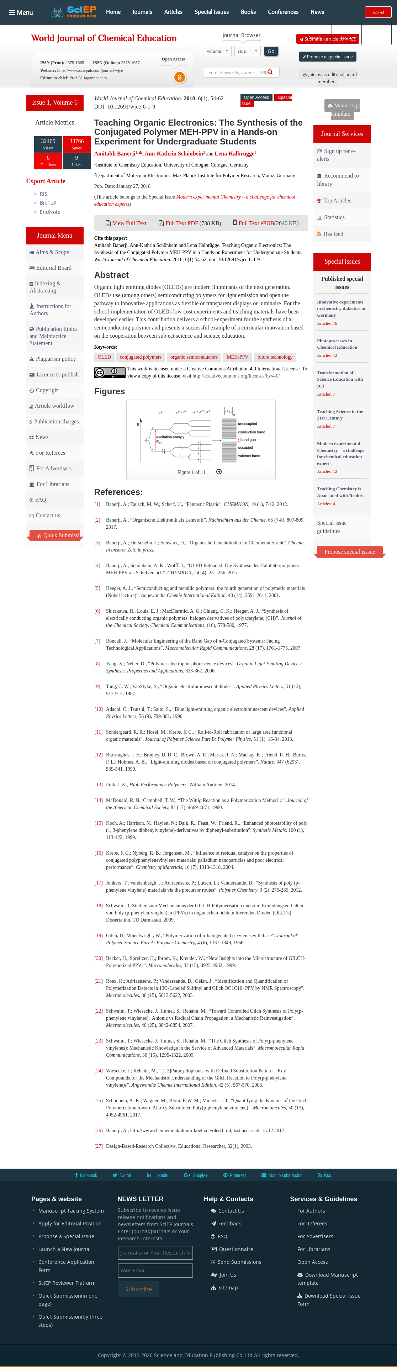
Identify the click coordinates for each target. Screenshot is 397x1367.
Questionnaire (232, 1249)
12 (98, 755)
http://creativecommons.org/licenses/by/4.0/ (236, 376)
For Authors (311, 1210)
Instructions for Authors (50, 309)
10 (98, 709)
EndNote (50, 212)
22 (98, 1011)
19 (98, 935)
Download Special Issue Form (329, 1299)
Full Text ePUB (256, 223)
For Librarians (49, 484)
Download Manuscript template (327, 1278)
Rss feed (330, 234)
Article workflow (52, 406)
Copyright (44, 390)
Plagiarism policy (53, 359)
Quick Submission (58, 535)
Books (248, 11)
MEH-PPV (237, 357)
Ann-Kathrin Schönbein (173, 154)
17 (98, 883)
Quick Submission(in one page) (67, 1299)
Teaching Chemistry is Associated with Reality (340, 492)
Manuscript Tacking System (71, 1210)
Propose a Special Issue (66, 1236)
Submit (378, 12)
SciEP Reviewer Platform (67, 1282)
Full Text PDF (182, 223)
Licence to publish (54, 374)
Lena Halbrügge (235, 154)
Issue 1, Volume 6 (55, 102)
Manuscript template (344, 109)
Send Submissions (236, 1261)
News (317, 11)
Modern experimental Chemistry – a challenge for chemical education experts (340, 453)
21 (98, 981)
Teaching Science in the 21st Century (340, 415)
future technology (275, 357)
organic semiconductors (194, 357)
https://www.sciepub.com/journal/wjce (90, 70)
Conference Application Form (66, 1265)
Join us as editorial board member (330, 78)
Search (315, 32)
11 (98, 732)
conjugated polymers (141, 357)
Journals (142, 11)
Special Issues (212, 11)
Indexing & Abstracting (45, 287)
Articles (173, 11)
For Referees (47, 453)
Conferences (283, 11)
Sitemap (224, 1287)
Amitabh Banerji (115, 154)
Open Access (312, 1261)
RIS (43, 193)
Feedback (226, 1223)
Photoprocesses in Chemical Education (337, 344)
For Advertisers (51, 468)
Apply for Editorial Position (70, 1223)
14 (98, 800)
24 (98, 1070)
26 (98, 1130)
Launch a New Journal (64, 1249)
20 (98, 958)
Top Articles (334, 200)
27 (98, 1146)
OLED (104, 357)
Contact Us (227, 1210)
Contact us (45, 515)
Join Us (223, 1274)
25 (98, 1100)
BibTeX (48, 202)
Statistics (331, 217)
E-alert (376, 32)
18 (98, 905)
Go (271, 51)
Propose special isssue (349, 552)
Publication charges (54, 421)
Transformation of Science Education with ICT (340, 379)
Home (113, 11)
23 (98, 1041)
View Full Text (129, 223)
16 (98, 853)
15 (98, 823)
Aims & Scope (49, 252)
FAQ (38, 500)
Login (346, 32)
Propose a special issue (328, 56)
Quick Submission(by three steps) (70, 1320)
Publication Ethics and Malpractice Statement (54, 336)
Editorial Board (51, 268)
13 (98, 784)
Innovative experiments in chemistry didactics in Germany (341, 308)
